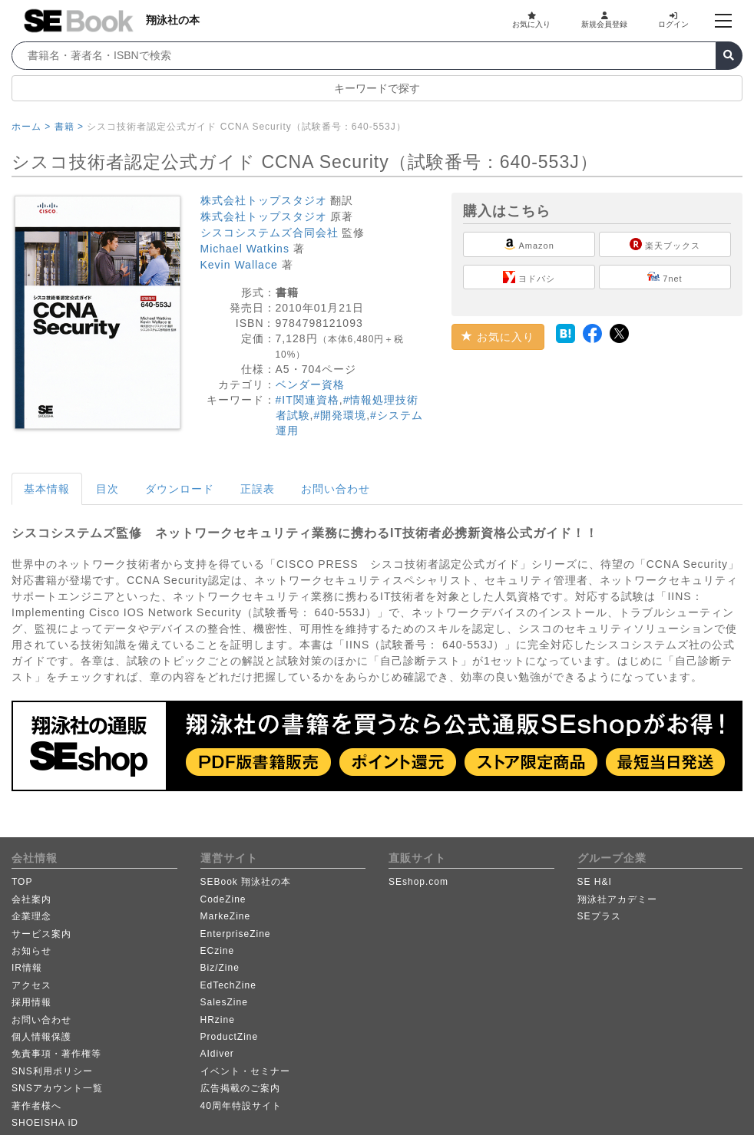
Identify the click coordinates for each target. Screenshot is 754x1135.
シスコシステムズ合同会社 (269, 232)
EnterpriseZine (235, 934)
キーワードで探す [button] (377, 88)
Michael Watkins (244, 249)
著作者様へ (36, 1105)
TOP (22, 881)
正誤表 (257, 489)
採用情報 (31, 1002)
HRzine (217, 1020)
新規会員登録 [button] (604, 20)
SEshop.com (418, 881)
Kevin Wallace (239, 265)
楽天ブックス (665, 244)
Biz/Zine (220, 967)
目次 (107, 489)
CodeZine (223, 899)
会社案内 (31, 899)
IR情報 (27, 967)
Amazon (529, 244)
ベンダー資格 (310, 384)
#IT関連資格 (307, 400)
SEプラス (599, 916)
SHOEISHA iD (45, 1122)
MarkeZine (225, 916)
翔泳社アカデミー (617, 899)
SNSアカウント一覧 (57, 1088)
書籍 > (69, 126)
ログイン (673, 20)
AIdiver (217, 1053)
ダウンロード (179, 489)
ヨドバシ (529, 277)
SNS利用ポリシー (52, 1071)
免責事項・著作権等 (56, 1053)
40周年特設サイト (241, 1105)
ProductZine (229, 1036)
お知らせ (31, 950)
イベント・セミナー (245, 1071)
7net (664, 277)
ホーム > (31, 126)
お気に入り (531, 20)
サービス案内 (41, 934)
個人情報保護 (41, 1036)
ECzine (217, 950)
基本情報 (47, 489)
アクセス (31, 985)
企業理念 (31, 916)
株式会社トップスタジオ (263, 200)
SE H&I (594, 881)
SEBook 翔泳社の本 (246, 881)
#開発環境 (339, 415)
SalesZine (224, 1002)
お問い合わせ (335, 489)
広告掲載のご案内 (240, 1088)
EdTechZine (228, 985)
